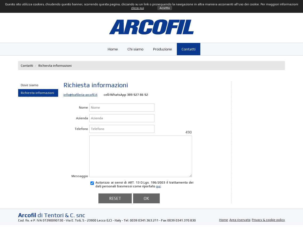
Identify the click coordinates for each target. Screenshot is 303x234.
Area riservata (239, 228)
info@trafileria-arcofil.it (80, 95)
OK (146, 206)
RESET (115, 206)
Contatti (189, 49)
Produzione (162, 49)
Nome (83, 107)
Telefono (81, 129)
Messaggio (79, 184)
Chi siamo (135, 49)
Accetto (165, 8)
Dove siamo (29, 85)
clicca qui (137, 8)
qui (158, 194)
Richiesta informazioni (37, 93)
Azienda (82, 118)
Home (113, 49)
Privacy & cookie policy (268, 228)
